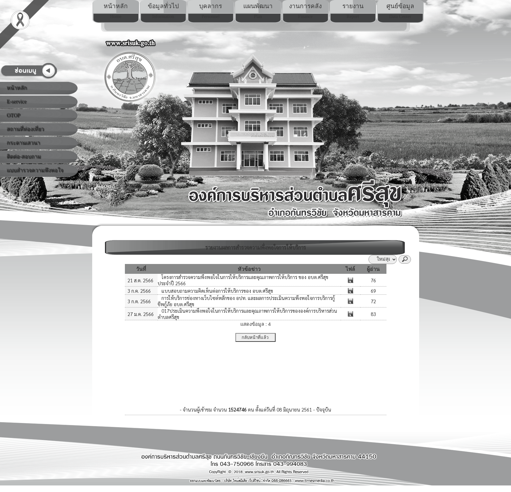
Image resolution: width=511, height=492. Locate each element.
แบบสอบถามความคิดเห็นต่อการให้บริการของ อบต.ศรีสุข (216, 291)
